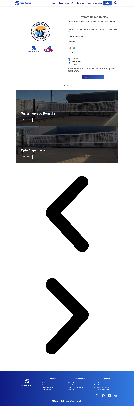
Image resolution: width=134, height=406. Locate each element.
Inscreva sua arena (95, 3)
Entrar (107, 3)
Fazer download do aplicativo (93, 77)
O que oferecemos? (66, 3)
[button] (67, 214)
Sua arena (80, 3)
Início (53, 3)
